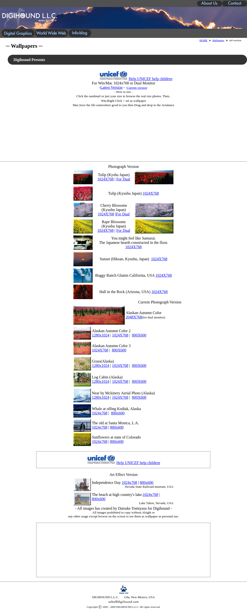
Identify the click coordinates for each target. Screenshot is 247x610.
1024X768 (105, 179)
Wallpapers (218, 40)
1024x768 (99, 413)
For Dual (123, 179)
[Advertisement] (123, 131)
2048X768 (134, 317)
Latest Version (111, 87)
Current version (137, 87)
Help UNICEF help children (150, 79)
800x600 (117, 413)
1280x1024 (100, 335)
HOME (203, 40)
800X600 (139, 335)
